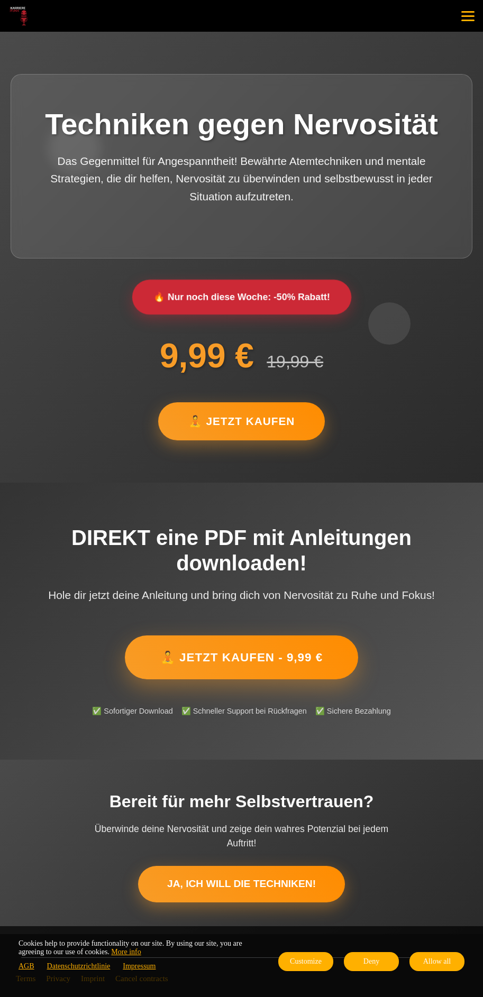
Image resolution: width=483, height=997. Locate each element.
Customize (306, 961)
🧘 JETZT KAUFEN (241, 421)
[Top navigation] (468, 16)
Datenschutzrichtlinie (79, 966)
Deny (371, 961)
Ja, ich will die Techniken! (242, 883)
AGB (26, 966)
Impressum (139, 966)
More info (126, 952)
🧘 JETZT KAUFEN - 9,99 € (242, 657)
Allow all (437, 961)
